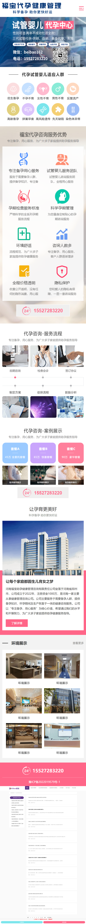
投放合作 (50, 919)
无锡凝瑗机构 (12, 792)
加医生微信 (64, 922)
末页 (45, 917)
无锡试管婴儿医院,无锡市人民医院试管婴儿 (17, 815)
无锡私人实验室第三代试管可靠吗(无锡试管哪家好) (17, 811)
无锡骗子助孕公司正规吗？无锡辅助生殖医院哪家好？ (17, 824)
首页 (27, 787)
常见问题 (74, 787)
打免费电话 (22, 922)
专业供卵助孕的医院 (43, 787)
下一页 (41, 917)
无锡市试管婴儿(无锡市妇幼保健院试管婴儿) (17, 806)
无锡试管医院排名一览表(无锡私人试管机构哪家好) (17, 820)
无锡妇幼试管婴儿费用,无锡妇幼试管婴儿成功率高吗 (17, 801)
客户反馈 (68, 787)
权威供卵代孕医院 (53, 787)
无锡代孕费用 (33, 787)
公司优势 (61, 787)
